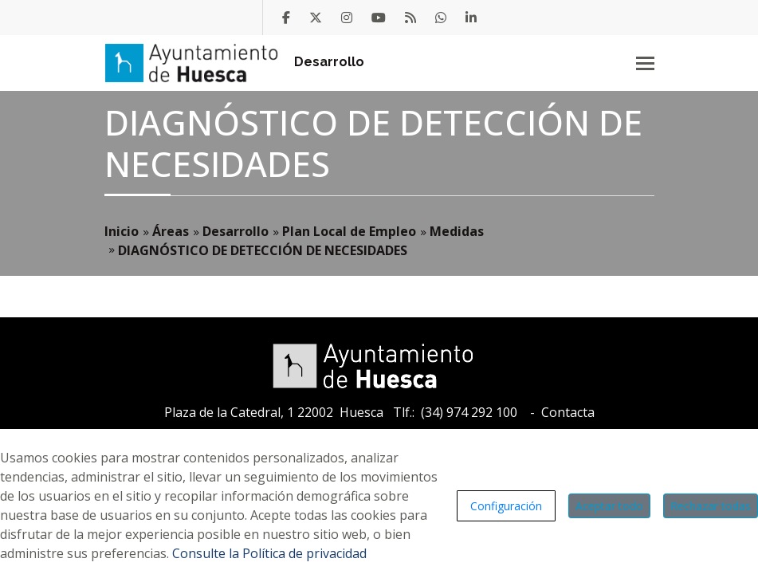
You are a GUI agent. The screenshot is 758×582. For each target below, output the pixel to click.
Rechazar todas (710, 505)
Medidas (457, 231)
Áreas (170, 231)
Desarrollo (329, 61)
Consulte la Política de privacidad (269, 553)
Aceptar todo (609, 505)
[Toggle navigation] (645, 63)
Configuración (506, 505)
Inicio (121, 231)
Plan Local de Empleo (349, 231)
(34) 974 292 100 (469, 412)
